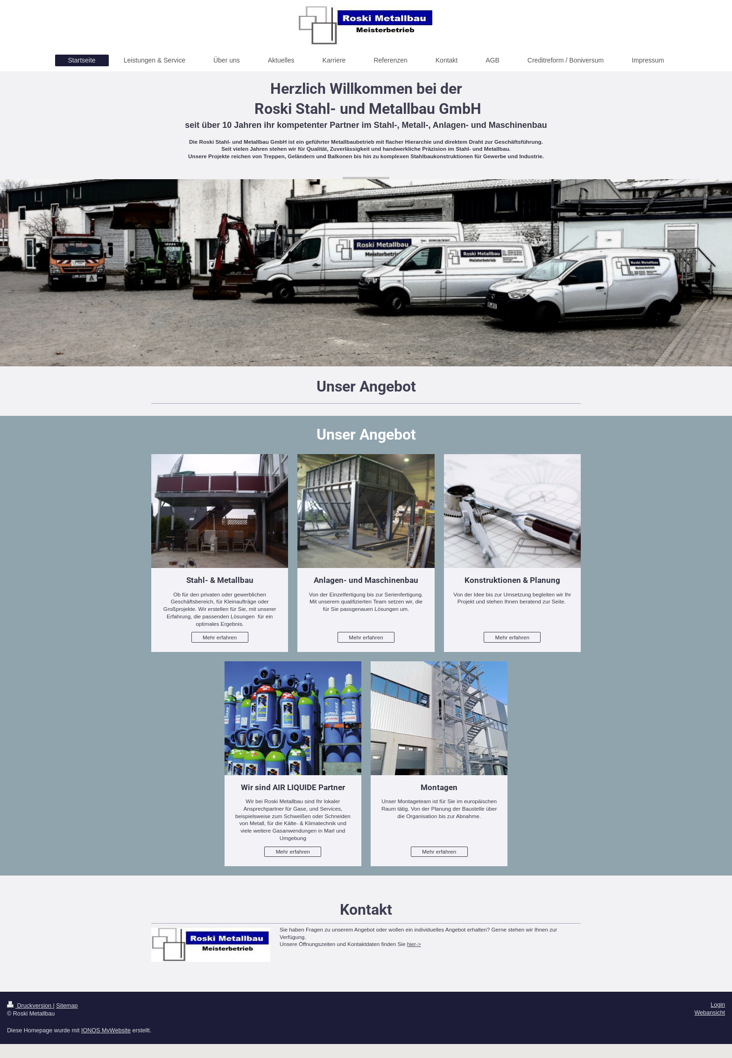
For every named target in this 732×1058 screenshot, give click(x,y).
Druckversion (30, 1005)
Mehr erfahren (220, 637)
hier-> (414, 944)
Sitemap (66, 1005)
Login (718, 1005)
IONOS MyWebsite (106, 1030)
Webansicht (709, 1012)
